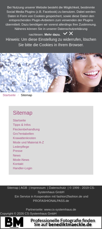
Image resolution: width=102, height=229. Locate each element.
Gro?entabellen (23, 133)
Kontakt (18, 163)
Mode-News (21, 159)
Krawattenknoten (24, 138)
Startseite (9, 95)
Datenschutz (57, 187)
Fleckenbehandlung (26, 129)
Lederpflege (21, 146)
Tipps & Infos (21, 124)
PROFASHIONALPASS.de (51, 200)
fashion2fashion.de (69, 196)
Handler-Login (22, 168)
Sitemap (12, 187)
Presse (17, 150)
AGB (24, 187)
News (16, 155)
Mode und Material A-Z (28, 142)
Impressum (38, 187)
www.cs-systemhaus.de (60, 209)
